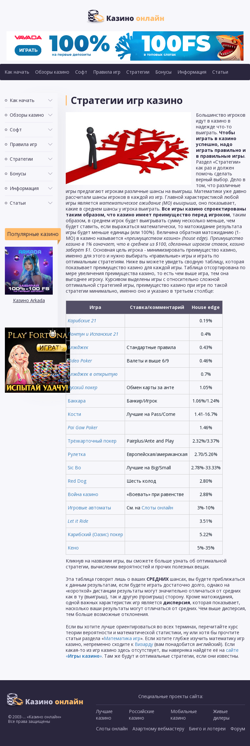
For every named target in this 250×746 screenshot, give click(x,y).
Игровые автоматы (89, 508)
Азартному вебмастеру (158, 728)
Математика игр (122, 638)
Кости (74, 414)
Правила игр (106, 72)
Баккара (77, 401)
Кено (73, 548)
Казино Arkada (29, 300)
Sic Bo (74, 467)
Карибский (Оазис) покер (95, 534)
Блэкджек (78, 347)
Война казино (83, 494)
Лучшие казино (104, 714)
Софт (81, 72)
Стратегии (137, 72)
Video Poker (80, 361)
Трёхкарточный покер (92, 441)
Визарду (144, 644)
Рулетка (77, 454)
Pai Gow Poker (83, 427)
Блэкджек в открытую (93, 374)
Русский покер (82, 387)
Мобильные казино (184, 714)
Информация (191, 72)
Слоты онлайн (157, 508)
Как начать (17, 72)
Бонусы (163, 72)
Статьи (220, 72)
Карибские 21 (82, 320)
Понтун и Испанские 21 (93, 334)
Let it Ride (78, 521)
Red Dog (77, 481)
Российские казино (141, 714)
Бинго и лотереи (207, 728)
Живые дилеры (221, 714)
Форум (237, 728)
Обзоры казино (52, 72)
